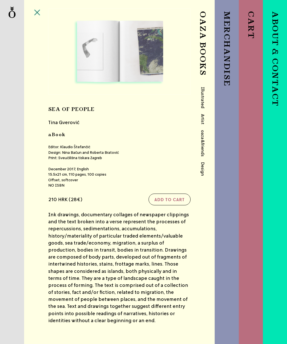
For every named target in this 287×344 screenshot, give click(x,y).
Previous (72, 51)
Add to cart (169, 199)
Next (167, 51)
